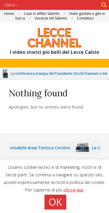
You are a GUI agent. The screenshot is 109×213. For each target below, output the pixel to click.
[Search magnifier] (104, 5)
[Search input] (51, 5)
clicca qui (73, 190)
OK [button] (55, 202)
